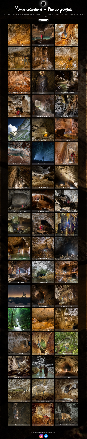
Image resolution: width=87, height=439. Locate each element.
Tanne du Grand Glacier (67, 425)
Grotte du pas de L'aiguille (43, 330)
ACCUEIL (7, 14)
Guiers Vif (20, 353)
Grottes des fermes (43, 401)
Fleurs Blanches (43, 187)
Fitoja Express (20, 282)
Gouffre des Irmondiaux (20, 425)
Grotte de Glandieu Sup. (19, 401)
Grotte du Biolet (20, 140)
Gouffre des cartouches (20, 187)
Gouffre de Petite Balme (67, 211)
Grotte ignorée (67, 164)
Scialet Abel (67, 45)
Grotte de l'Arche (43, 211)
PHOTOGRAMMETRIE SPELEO (67, 14)
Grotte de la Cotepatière (19, 92)
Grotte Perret (20, 330)
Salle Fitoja (67, 258)
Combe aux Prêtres (20, 258)
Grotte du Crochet (67, 401)
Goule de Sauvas (20, 235)
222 (43, 92)
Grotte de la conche (67, 306)
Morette (67, 140)
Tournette (43, 140)
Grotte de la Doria (43, 235)
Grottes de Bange (43, 45)
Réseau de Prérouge (67, 92)
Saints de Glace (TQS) (67, 187)
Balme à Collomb (43, 164)
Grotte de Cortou (44, 353)
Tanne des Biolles (19, 306)
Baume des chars (19, 69)
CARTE (82, 14)
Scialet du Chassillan (67, 235)
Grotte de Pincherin (67, 69)
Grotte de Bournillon (43, 116)
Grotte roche (67, 330)
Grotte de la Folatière (67, 353)
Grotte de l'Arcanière (19, 164)
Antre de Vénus (20, 45)
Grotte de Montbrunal (67, 116)
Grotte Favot (67, 377)
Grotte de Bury (43, 306)
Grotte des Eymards (43, 69)
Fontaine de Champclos (20, 211)
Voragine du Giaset (19, 377)
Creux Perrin (43, 425)
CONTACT (44, 16)
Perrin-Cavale (43, 377)
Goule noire (43, 282)
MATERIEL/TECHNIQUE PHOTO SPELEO (27, 14)
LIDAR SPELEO (49, 14)
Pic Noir (67, 282)
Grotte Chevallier (43, 258)
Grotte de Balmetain (19, 116)
